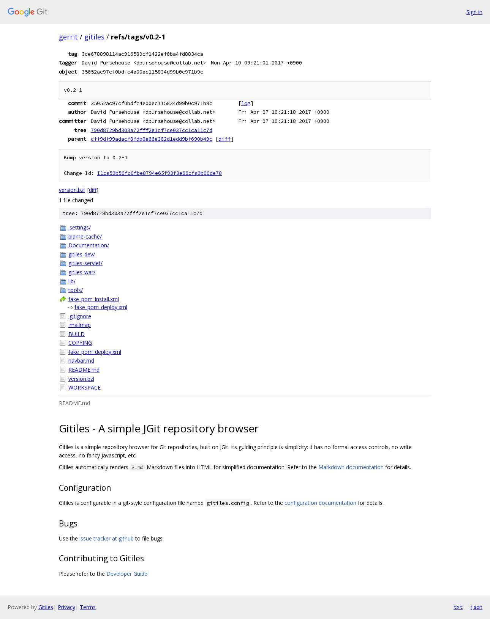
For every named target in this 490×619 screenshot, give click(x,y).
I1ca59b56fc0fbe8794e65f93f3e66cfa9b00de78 (159, 173)
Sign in (474, 12)
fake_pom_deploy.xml (100, 307)
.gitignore (79, 316)
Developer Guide (126, 573)
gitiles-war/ (81, 272)
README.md (84, 369)
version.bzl (72, 189)
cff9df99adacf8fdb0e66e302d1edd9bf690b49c (151, 138)
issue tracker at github (106, 538)
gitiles (94, 36)
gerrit (68, 36)
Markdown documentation (351, 467)
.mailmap (79, 324)
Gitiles (45, 607)
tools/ (75, 290)
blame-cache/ (85, 236)
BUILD (76, 334)
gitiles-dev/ (81, 254)
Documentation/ (88, 245)
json (476, 606)
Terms (88, 607)
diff (224, 138)
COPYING (80, 342)
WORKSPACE (84, 387)
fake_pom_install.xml (93, 299)
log (245, 103)
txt (458, 606)
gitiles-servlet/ (85, 263)
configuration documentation (320, 502)
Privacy (66, 607)
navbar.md (81, 360)
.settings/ (79, 227)
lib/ (72, 281)
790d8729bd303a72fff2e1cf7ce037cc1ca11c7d (151, 130)
